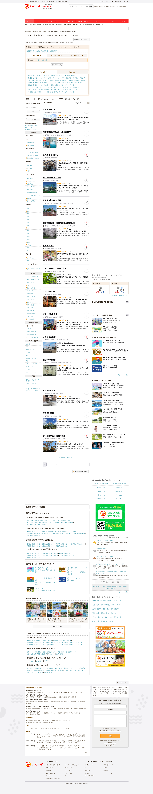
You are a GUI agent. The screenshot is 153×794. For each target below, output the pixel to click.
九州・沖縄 (97, 24)
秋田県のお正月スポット (50, 555)
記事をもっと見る (57, 626)
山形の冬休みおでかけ (78, 533)
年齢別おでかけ (83, 21)
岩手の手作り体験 (40, 697)
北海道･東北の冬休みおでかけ (36, 531)
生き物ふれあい (30, 349)
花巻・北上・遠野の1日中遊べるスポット (105, 613)
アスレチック (52, 82)
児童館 (30, 85)
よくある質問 (68, 767)
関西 (74, 24)
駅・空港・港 (32, 92)
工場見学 (70, 80)
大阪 (77, 24)
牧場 (68, 76)
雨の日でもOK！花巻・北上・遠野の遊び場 (105, 609)
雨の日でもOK (103, 6)
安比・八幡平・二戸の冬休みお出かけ (61, 522)
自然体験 (28, 344)
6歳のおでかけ (101, 495)
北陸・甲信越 (67, 24)
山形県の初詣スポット (48, 546)
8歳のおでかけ (101, 499)
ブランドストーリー (109, 765)
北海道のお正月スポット (34, 553)
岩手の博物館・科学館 (63, 708)
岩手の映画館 (52, 708)
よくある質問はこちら (110, 743)
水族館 (73, 76)
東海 (57, 24)
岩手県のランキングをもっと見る (110, 582)
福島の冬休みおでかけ (33, 535)
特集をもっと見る (123, 375)
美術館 (30, 82)
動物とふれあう (112, 6)
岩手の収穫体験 (63, 697)
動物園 (53, 76)
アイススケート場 (33, 87)
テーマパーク (45, 76)
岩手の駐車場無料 (55, 701)
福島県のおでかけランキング (73, 645)
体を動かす (51, 654)
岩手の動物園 (37, 692)
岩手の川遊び (29, 703)
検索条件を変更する (80, 471)
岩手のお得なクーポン (32, 701)
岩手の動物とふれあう (52, 697)
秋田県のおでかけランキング (35, 645)
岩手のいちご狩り (74, 713)
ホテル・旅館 (63, 85)
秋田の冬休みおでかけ (63, 533)
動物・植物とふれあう (49, 652)
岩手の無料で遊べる (44, 701)
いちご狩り (31, 80)
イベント (39, 21)
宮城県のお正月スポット (34, 555)
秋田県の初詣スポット (33, 546)
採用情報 (87, 773)
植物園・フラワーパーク (35, 78)
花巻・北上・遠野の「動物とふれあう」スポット (107, 605)
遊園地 (38, 76)
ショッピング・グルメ (31, 352)
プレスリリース (108, 773)
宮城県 (119, 586)
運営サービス (88, 770)
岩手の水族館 (82, 708)
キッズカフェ (67, 89)
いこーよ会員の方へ (110, 745)
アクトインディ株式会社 (104, 761)
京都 (80, 24)
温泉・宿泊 (59, 654)
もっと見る (84, 752)
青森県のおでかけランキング (35, 643)
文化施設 (36, 82)
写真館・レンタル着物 (44, 92)
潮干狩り (45, 80)
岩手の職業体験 (72, 697)
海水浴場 (46, 85)
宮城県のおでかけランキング (73, 643)
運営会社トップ (89, 765)
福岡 (102, 24)
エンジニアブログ (89, 776)
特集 (123, 21)
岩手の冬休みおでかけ (33, 533)
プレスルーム (68, 770)
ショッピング (58, 87)
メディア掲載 (68, 773)
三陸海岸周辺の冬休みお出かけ (36, 524)
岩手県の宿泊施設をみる (66, 457)
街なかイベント (30, 366)
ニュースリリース (50, 773)
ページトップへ (122, 682)
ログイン (125, 1)
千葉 (50, 24)
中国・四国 (89, 24)
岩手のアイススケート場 (52, 713)
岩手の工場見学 (30, 697)
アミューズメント (56, 89)
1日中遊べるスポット (123, 6)
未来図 (105, 767)
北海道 (34, 24)
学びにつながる (62, 652)
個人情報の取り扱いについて (110, 728)
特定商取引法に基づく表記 (53, 778)
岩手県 (114, 586)
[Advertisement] (66, 383)
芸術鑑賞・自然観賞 (31, 358)
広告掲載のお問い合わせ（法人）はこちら (110, 731)
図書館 (35, 85)
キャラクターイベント (31, 372)
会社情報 (106, 770)
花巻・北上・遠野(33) (44, 60)
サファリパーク (61, 76)
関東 (39, 24)
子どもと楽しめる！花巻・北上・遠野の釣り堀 (106, 617)
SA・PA (75, 89)
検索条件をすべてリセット (81, 39)
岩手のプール (71, 692)
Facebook (48, 776)
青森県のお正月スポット (50, 553)
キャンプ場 (47, 78)
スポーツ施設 (62, 82)
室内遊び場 (31, 76)
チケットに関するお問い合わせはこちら (110, 740)
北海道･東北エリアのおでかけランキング (39, 640)
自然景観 (68, 78)
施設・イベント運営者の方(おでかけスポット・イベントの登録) (52, 728)
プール (41, 85)
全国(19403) (30, 51)
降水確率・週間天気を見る (120, 296)
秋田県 (124, 586)
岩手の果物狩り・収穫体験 (33, 715)
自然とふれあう (31, 654)
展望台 (83, 80)
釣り (63, 78)
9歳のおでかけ (119, 499)
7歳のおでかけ (119, 495)
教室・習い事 (67, 87)
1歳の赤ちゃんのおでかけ (119, 483)
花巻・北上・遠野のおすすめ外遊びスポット (106, 621)
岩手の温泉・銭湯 (30, 713)
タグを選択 (33, 119)
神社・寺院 (43, 82)
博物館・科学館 (54, 80)
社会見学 (63, 80)
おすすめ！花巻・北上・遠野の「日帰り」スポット (108, 600)
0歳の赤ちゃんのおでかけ (101, 483)
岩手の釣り (57, 692)
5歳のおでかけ (119, 491)
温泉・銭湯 (54, 85)
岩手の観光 (79, 692)
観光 (79, 87)
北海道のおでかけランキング (62, 640)
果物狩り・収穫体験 (79, 78)
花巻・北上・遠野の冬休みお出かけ (63, 520)
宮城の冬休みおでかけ (48, 533)
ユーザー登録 (29, 728)
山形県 (107, 588)
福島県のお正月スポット (34, 557)
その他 (72, 92)
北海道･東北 (96, 586)
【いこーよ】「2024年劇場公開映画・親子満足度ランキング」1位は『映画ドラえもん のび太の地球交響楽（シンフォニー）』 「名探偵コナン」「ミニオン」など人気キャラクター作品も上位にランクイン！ (61, 747)
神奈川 (46, 24)
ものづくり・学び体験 (31, 364)
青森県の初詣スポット (48, 544)
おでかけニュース (100, 21)
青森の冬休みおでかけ (69, 531)
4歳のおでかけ (101, 491)
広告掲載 (48, 770)
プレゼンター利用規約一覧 (72, 765)
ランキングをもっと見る (121, 592)
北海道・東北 (28, 24)
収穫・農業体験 (42, 654)
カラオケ (46, 89)
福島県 (113, 588)
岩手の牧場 (64, 692)
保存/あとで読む (104, 1)
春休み (96, 6)
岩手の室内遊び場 (43, 708)
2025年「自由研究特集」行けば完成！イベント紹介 (33, 389)
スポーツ (28, 347)
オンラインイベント (54, 21)
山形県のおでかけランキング (54, 645)
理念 (86, 767)
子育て (114, 21)
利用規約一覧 (49, 767)
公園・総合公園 (72, 82)
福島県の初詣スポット (63, 546)
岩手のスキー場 (41, 713)
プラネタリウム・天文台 (35, 89)
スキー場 (71, 85)
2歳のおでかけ (101, 487)
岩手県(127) (53, 51)
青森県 (109, 586)
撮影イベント (29, 355)
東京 (42, 24)
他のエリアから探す (57, 65)
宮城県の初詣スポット (78, 544)
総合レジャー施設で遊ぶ (34, 652)
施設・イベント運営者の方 (53, 765)
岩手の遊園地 (29, 692)
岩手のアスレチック (66, 701)
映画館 (80, 82)
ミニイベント (29, 369)
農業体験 (38, 80)
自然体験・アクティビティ (60, 92)
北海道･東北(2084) (42, 51)
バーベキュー (56, 78)
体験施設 (77, 80)
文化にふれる (72, 652)
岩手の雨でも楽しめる (32, 708)
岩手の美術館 (74, 708)
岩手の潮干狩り (64, 713)
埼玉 (53, 24)
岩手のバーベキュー (47, 692)
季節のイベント (30, 361)
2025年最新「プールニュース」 (33, 384)
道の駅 (75, 87)
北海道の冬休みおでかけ (53, 531)
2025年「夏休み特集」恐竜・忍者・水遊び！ (32, 380)
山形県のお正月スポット (66, 555)
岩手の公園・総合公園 (79, 701)
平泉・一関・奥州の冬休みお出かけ (37, 522)
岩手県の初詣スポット (63, 544)
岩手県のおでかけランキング (54, 643)
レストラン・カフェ (46, 87)
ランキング (69, 21)
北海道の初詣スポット (33, 544)
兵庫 (83, 24)
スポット (29, 21)
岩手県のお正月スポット (66, 553)
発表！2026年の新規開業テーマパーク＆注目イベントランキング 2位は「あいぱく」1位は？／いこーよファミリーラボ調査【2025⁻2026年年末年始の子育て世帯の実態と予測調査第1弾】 (61, 735)
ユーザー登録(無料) (116, 1)
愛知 (60, 24)
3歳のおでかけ (119, 487)
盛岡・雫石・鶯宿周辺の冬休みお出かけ (39, 520)
